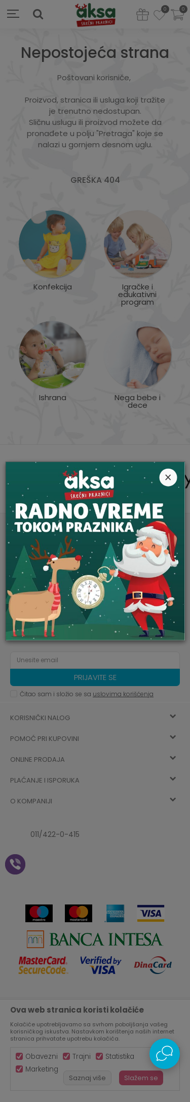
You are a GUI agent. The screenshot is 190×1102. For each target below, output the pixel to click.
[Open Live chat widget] (164, 1054)
